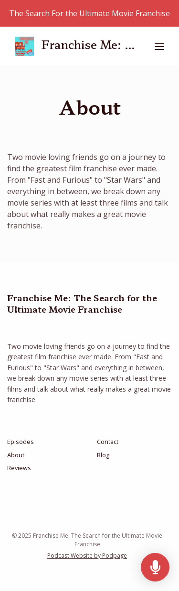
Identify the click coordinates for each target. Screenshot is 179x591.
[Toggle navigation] (159, 46)
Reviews (19, 467)
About (15, 455)
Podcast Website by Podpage (87, 556)
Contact (107, 441)
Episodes (20, 441)
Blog (103, 455)
